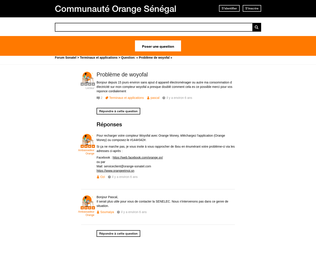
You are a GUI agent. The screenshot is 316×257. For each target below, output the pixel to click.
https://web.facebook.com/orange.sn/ (138, 157)
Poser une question (158, 46)
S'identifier (229, 8)
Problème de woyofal (122, 74)
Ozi (102, 177)
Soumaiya (107, 212)
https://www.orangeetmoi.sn (115, 170)
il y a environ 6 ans (125, 177)
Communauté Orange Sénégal (115, 8)
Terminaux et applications (126, 98)
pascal (155, 98)
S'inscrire (252, 8)
